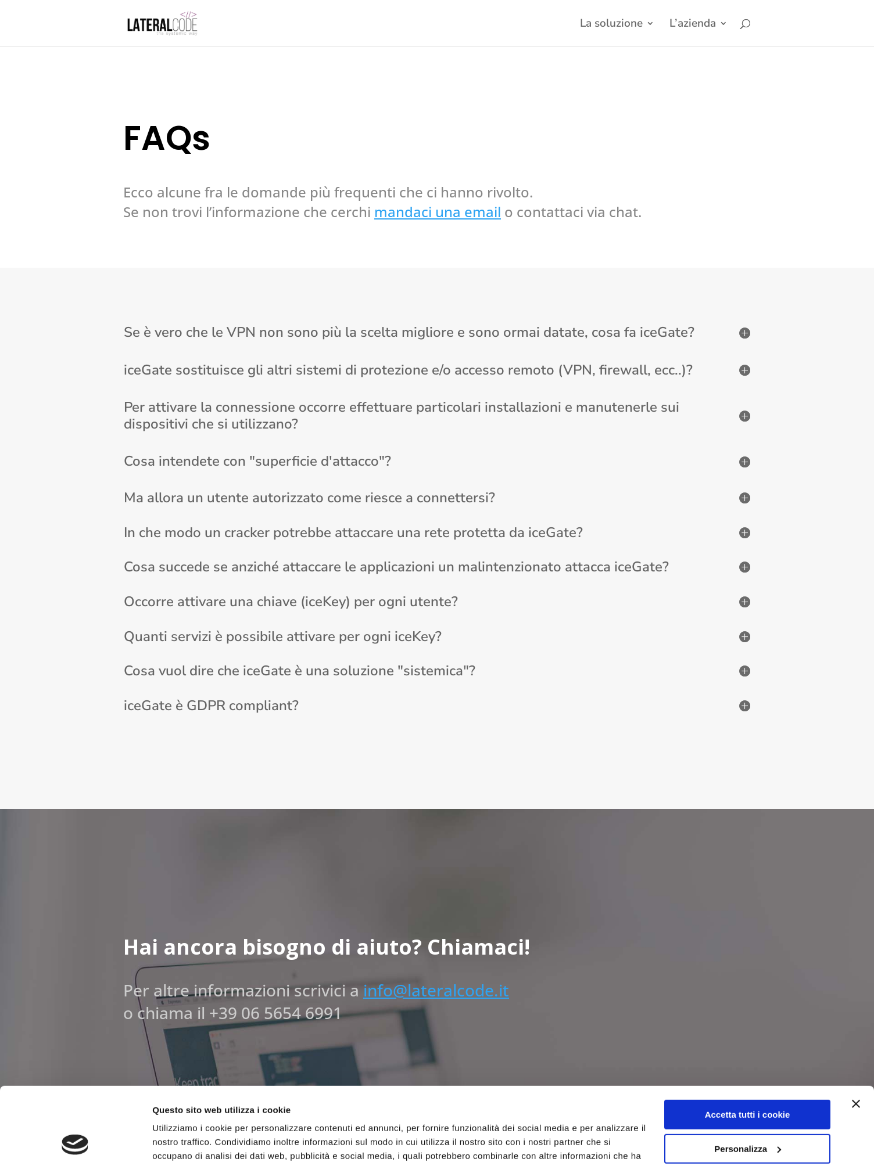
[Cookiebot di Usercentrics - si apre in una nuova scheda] (75, 1143)
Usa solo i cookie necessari (747, 1110)
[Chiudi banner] (856, 1031)
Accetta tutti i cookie (747, 1042)
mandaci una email (437, 211)
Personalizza (747, 1076)
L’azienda (692, 25)
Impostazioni (179, 1143)
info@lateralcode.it (436, 990)
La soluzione (611, 25)
